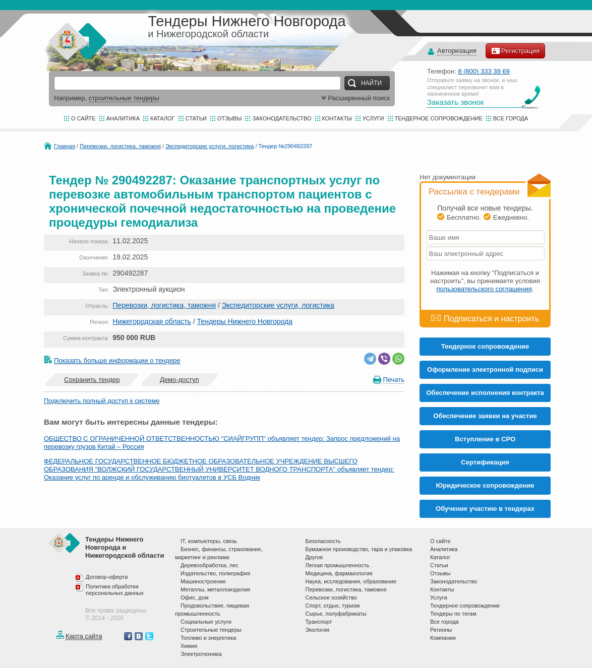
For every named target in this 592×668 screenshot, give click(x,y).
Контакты (337, 118)
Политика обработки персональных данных (115, 589)
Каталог (162, 118)
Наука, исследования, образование (351, 581)
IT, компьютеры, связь (209, 541)
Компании (443, 638)
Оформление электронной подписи (485, 369)
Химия (189, 646)
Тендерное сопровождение (439, 118)
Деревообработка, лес (210, 565)
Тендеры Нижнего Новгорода (244, 321)
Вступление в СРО (485, 439)
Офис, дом (194, 597)
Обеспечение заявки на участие (485, 416)
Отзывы (229, 118)
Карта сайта (84, 636)
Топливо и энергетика (208, 638)
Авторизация (457, 51)
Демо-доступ (179, 379)
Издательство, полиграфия (215, 573)
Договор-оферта (107, 577)
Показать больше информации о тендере (117, 360)
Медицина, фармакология (339, 573)
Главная (64, 146)
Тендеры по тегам (453, 614)
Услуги (373, 118)
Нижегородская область (151, 321)
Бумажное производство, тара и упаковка (359, 549)
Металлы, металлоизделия (215, 589)
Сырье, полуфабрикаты (336, 614)
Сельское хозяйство (331, 597)
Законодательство (281, 118)
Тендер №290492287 (286, 146)
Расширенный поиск (354, 98)
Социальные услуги (206, 622)
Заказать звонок (455, 102)
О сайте (83, 118)
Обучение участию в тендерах (485, 508)
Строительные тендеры (211, 630)
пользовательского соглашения (484, 289)
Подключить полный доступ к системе (101, 401)
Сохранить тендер (92, 379)
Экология (318, 630)
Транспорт (319, 622)
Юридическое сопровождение (485, 485)
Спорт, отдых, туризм (333, 606)
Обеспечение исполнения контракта (485, 392)
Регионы (441, 630)
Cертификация (485, 462)
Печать (393, 379)
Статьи (196, 118)
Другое (314, 557)
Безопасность (323, 541)
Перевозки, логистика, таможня (120, 146)
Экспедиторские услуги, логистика (209, 146)
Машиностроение (203, 581)
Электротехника (201, 654)
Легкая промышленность (338, 565)
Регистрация (515, 50)
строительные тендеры (124, 98)
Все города (510, 118)
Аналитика (123, 118)
